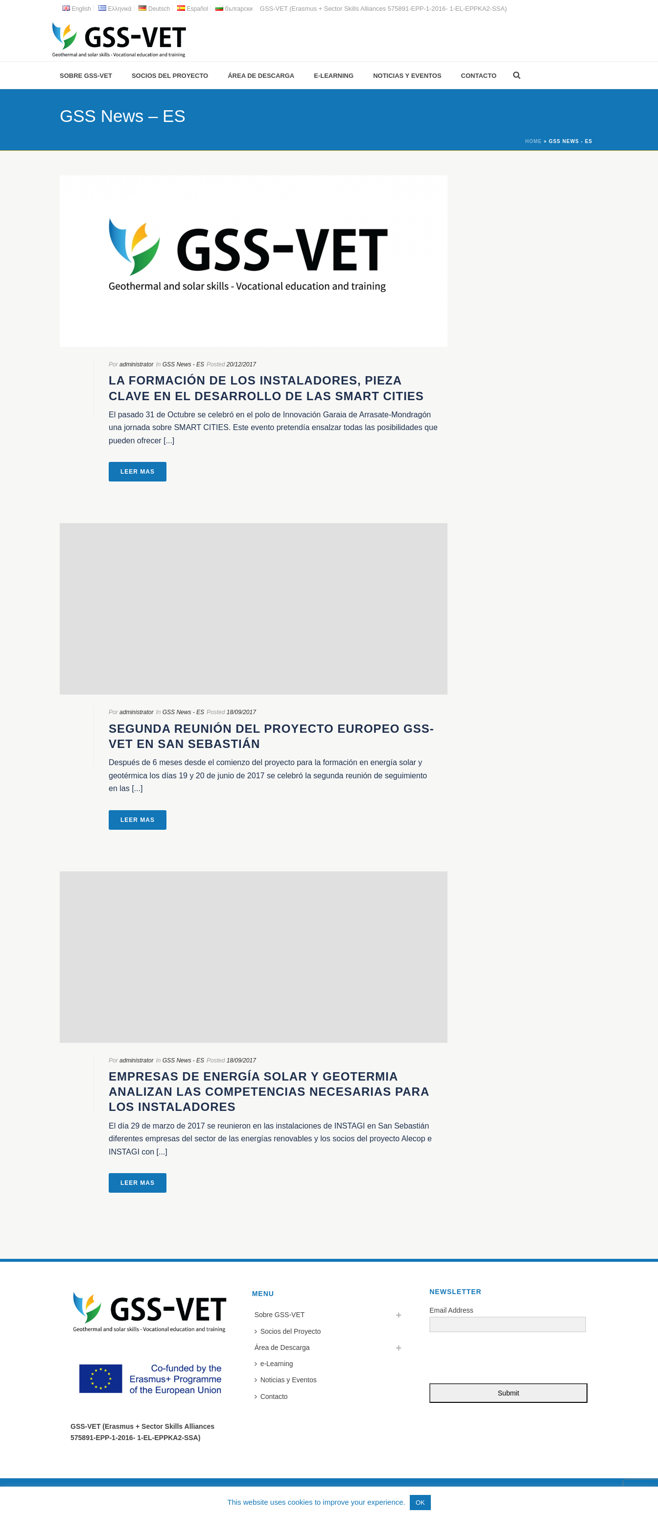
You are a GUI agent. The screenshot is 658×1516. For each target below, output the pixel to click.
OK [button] (420, 1502)
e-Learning (333, 75)
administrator (136, 364)
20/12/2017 (241, 364)
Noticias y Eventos (407, 75)
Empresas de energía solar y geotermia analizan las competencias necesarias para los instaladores (269, 1091)
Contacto (478, 75)
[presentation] (489, 1358)
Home (533, 141)
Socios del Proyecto (170, 75)
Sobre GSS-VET (86, 75)
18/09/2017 (241, 712)
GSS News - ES (183, 364)
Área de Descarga (261, 75)
